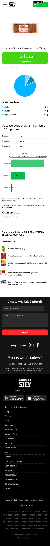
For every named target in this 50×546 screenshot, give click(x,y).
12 (30, 511)
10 (25, 511)
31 (30, 515)
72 (37, 522)
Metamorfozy (11, 434)
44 (16, 518)
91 (37, 525)
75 (43, 522)
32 (32, 515)
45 (18, 518)
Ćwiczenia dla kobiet (14, 461)
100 (16, 529)
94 (43, 525)
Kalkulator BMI (11, 466)
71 (34, 522)
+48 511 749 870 (35, 364)
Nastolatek (10, 452)
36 (41, 515)
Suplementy (10, 425)
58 (4, 522)
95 (46, 525)
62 (13, 522)
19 (46, 511)
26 (18, 515)
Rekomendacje (11, 484)
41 (9, 518)
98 (12, 529)
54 (39, 518)
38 (46, 515)
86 (25, 525)
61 (11, 522)
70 (32, 522)
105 (33, 529)
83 (18, 525)
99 (14, 529)
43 (13, 518)
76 (46, 522)
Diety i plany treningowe (16, 407)
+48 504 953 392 (15, 364)
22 (9, 515)
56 (43, 518)
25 (16, 515)
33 (34, 515)
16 (39, 511)
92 (39, 525)
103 (26, 529)
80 (11, 525)
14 (35, 511)
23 (11, 515)
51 (32, 518)
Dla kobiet (9, 438)
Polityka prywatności (25, 505)
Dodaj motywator (12, 475)
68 (27, 522)
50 (30, 518)
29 (25, 515)
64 (18, 522)
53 (37, 518)
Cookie (41, 500)
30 (27, 515)
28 (23, 515)
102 (23, 529)
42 (11, 518)
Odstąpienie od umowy (25, 538)
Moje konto (10, 443)
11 (28, 511)
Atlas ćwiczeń (11, 429)
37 (43, 515)
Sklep (7, 411)
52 (34, 518)
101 (20, 529)
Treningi (8, 416)
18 (44, 511)
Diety (7, 420)
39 (4, 518)
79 (9, 525)
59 (7, 522)
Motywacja (9, 470)
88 (30, 525)
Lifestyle (8, 456)
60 (9, 522)
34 (37, 515)
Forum (7, 488)
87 (27, 525)
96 (7, 529)
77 (4, 525)
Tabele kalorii (11, 479)
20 (4, 515)
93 (41, 525)
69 (30, 522)
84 (20, 525)
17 (41, 511)
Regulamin (23, 500)
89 (32, 525)
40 (7, 518)
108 (42, 529)
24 (13, 515)
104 (29, 529)
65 (20, 522)
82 (16, 525)
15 (37, 511)
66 (23, 522)
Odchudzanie (10, 447)
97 (9, 529)
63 (16, 522)
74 (41, 522)
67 (25, 522)
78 (7, 525)
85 (23, 525)
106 (36, 529)
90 (34, 525)
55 (41, 518)
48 (25, 518)
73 (39, 522)
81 (13, 525)
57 (46, 518)
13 (32, 511)
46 (20, 518)
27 (20, 515)
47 (23, 518)
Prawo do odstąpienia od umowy (25, 534)
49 (27, 518)
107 (39, 529)
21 (7, 515)
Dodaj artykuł (11, 500)
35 (39, 515)
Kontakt (33, 500)
